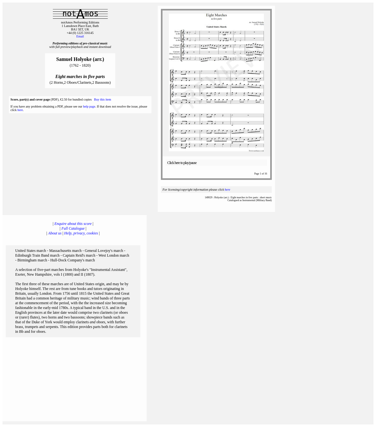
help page (89, 106)
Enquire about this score (73, 223)
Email (80, 36)
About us (54, 233)
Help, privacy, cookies (81, 233)
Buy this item (102, 99)
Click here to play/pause (181, 163)
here (20, 110)
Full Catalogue (73, 228)
